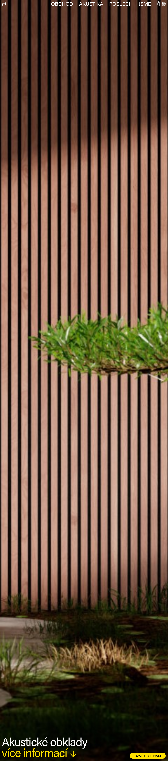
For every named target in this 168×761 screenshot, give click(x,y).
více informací (39, 752)
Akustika (91, 3)
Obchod (62, 3)
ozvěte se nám (147, 755)
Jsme (144, 3)
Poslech (121, 3)
